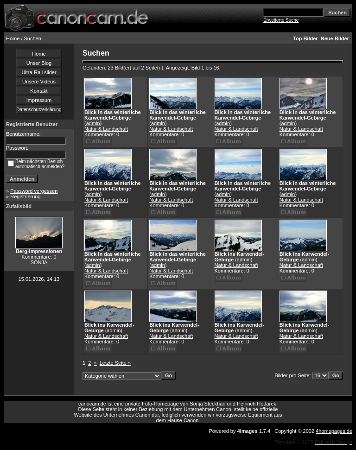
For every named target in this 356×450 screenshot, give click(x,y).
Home (12, 38)
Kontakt (38, 91)
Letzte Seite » (115, 363)
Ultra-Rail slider (38, 72)
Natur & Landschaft (106, 129)
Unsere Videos (39, 81)
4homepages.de (334, 431)
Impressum (38, 100)
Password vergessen (33, 191)
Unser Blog (38, 63)
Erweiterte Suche (281, 20)
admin (93, 123)
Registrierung (25, 196)
